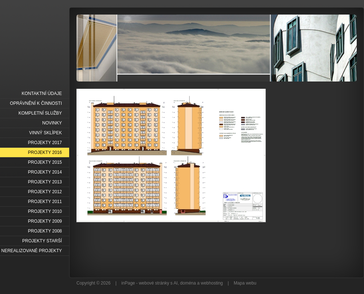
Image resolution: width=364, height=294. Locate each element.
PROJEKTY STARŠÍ (42, 240)
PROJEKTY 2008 (45, 231)
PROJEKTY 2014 (45, 172)
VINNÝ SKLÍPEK (45, 132)
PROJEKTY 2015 (45, 162)
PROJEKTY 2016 (45, 152)
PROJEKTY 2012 (45, 191)
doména (188, 283)
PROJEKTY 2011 (45, 201)
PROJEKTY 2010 (45, 211)
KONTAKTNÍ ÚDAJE (42, 93)
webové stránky (154, 283)
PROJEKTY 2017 (45, 142)
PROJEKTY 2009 (45, 221)
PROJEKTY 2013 (45, 181)
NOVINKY (52, 123)
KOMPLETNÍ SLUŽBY (40, 113)
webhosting (212, 283)
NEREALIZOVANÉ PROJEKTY (31, 250)
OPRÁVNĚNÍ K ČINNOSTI (36, 103)
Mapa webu (245, 283)
